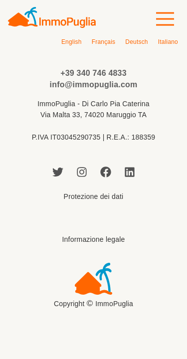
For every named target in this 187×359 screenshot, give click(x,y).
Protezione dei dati (94, 196)
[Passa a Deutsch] (136, 42)
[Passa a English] (71, 42)
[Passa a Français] (104, 42)
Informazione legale (93, 239)
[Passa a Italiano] (168, 42)
